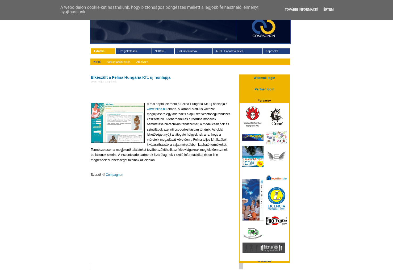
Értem (328, 9)
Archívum (142, 61)
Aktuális (99, 51)
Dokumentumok (187, 51)
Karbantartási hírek (118, 61)
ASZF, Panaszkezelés (229, 51)
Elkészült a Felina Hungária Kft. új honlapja (131, 77)
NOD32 (159, 51)
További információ (301, 9)
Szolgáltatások (128, 51)
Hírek (97, 61)
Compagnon (114, 175)
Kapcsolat (272, 51)
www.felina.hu (157, 109)
